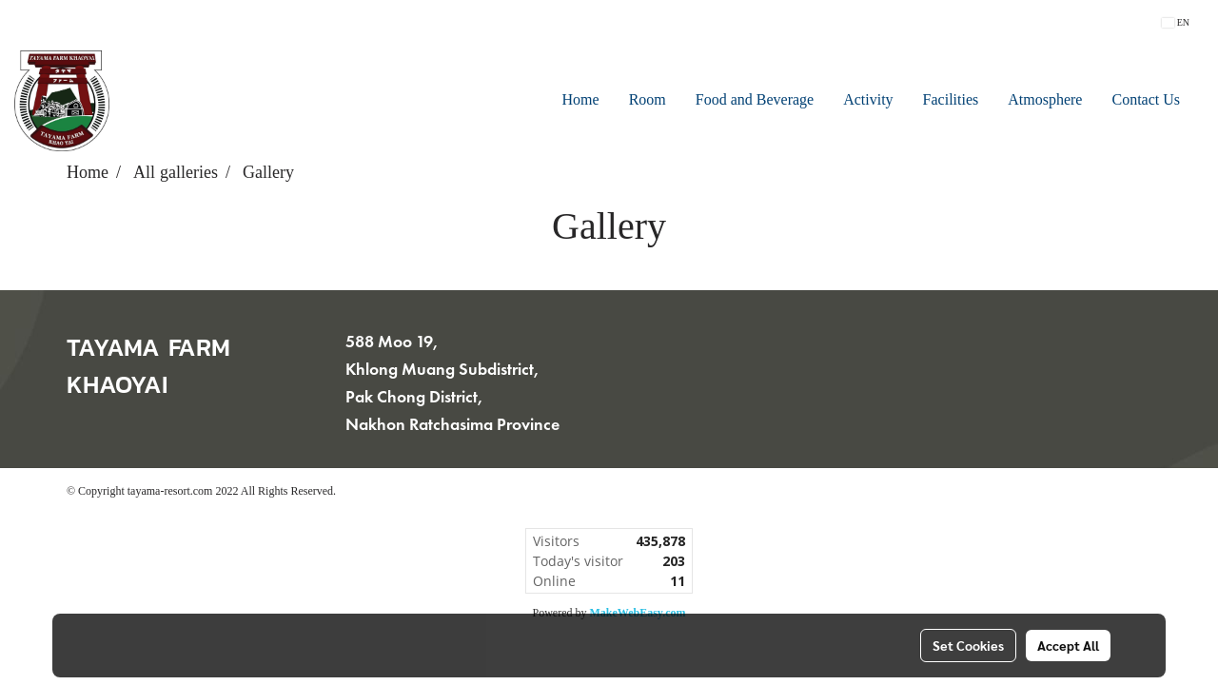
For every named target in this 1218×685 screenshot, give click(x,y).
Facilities (951, 100)
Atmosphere (1045, 100)
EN (1175, 22)
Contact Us (1145, 100)
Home (580, 100)
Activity (868, 100)
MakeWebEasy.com (638, 612)
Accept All (1068, 645)
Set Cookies (968, 645)
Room (647, 100)
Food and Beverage (755, 100)
